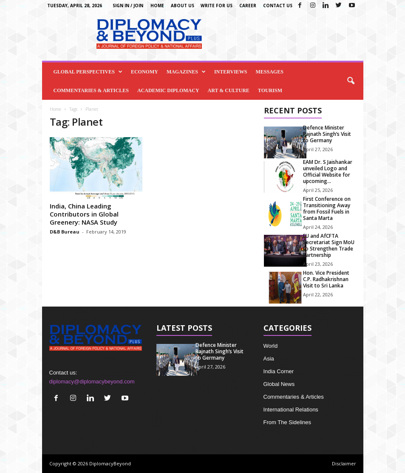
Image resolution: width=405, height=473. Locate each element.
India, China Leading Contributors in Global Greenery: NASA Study (84, 214)
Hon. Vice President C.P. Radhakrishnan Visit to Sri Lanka (326, 279)
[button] (350, 81)
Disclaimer (344, 463)
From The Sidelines (287, 422)
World (270, 346)
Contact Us (277, 5)
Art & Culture (228, 90)
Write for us (216, 5)
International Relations (290, 409)
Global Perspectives (88, 71)
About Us (182, 5)
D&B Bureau (64, 231)
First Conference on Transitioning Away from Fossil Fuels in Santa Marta (327, 208)
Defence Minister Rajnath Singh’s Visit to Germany (327, 134)
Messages (269, 72)
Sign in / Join (128, 5)
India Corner (278, 371)
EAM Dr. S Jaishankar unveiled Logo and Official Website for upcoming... (327, 171)
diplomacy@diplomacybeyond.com (92, 381)
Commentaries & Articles (91, 90)
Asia (268, 358)
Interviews (230, 72)
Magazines (186, 71)
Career (247, 5)
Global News (279, 384)
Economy (144, 72)
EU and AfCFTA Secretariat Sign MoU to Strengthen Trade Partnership (328, 245)
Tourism (270, 90)
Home (157, 5)
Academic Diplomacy (168, 90)
